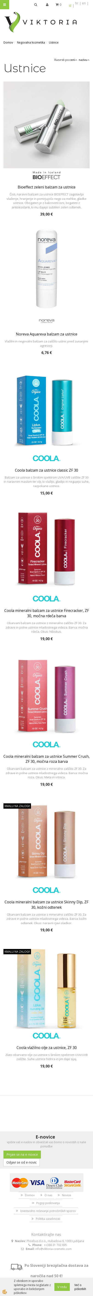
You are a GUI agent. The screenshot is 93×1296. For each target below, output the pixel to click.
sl (70, 5)
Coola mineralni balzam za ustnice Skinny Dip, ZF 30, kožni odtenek (46, 904)
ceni (73, 60)
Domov (8, 42)
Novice (66, 1195)
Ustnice (54, 42)
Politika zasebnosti (48, 1219)
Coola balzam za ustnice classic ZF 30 (46, 470)
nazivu (84, 60)
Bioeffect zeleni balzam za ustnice (47, 187)
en (84, 3)
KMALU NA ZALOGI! (17, 806)
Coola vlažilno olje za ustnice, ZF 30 (47, 1047)
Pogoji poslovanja (48, 1203)
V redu (62, 1287)
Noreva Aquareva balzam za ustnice (46, 334)
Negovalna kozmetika (31, 42)
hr (76, 3)
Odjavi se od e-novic (21, 1162)
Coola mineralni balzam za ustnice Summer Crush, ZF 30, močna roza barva (46, 759)
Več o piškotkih (80, 1287)
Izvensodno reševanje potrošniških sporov (48, 1211)
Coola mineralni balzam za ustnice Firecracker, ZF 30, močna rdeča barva (46, 613)
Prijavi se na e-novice (22, 1154)
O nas (48, 1195)
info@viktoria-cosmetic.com (53, 1249)
